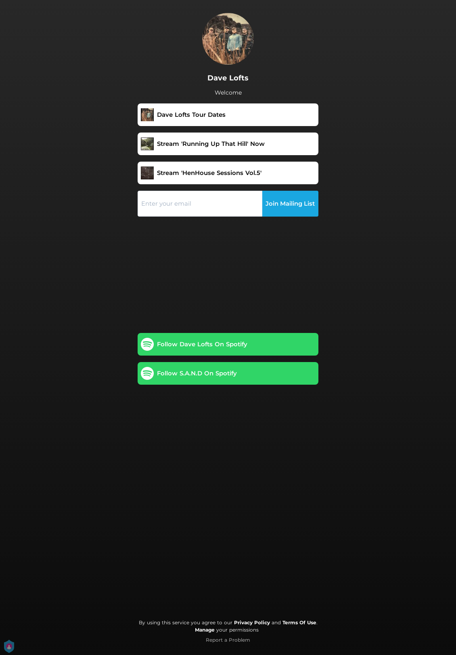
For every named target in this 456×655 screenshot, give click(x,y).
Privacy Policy (252, 622)
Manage (205, 630)
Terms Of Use (299, 622)
